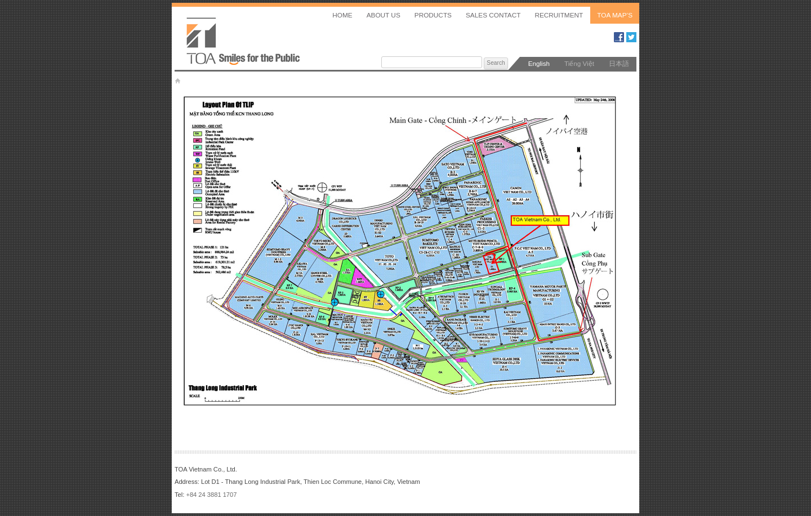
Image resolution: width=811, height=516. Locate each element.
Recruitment (558, 15)
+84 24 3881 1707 (211, 494)
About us (383, 15)
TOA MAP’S (614, 15)
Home (342, 15)
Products (433, 15)
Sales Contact (493, 15)
